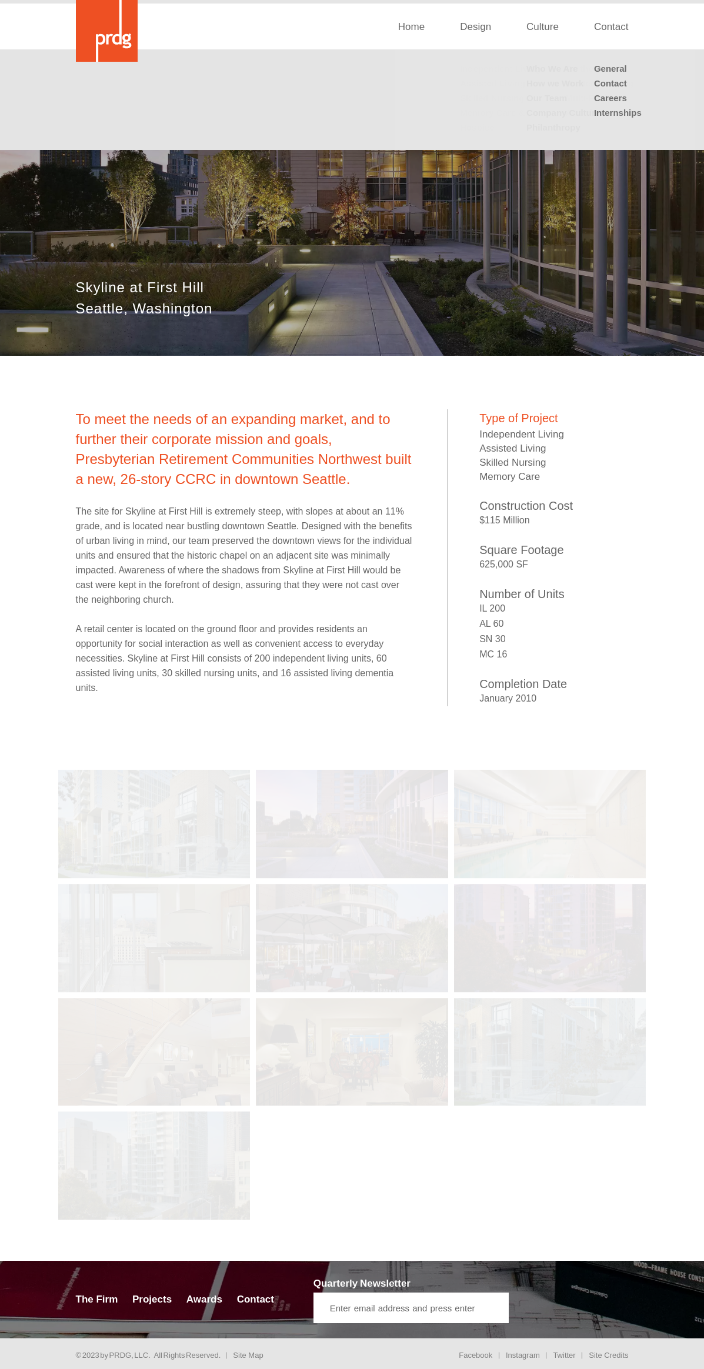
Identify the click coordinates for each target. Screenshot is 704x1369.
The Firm (97, 1299)
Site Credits (608, 1355)
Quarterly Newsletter (362, 1283)
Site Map (248, 1355)
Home (411, 26)
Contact (611, 26)
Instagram (523, 1355)
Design (475, 26)
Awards (204, 1299)
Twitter (564, 1355)
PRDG (120, 1355)
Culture (542, 26)
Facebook (475, 1355)
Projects (152, 1299)
